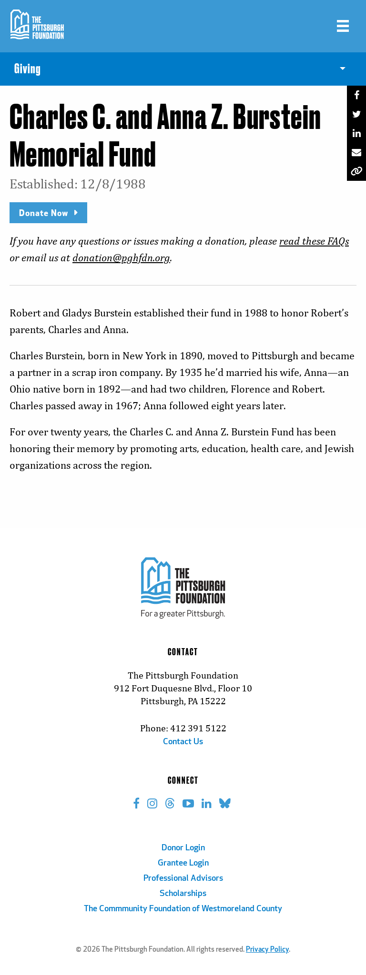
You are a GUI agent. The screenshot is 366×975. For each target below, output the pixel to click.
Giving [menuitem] (27, 69)
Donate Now (43, 212)
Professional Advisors (183, 878)
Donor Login (183, 848)
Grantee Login (183, 863)
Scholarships (183, 893)
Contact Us (183, 742)
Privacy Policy (267, 950)
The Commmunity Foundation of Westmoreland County (183, 909)
